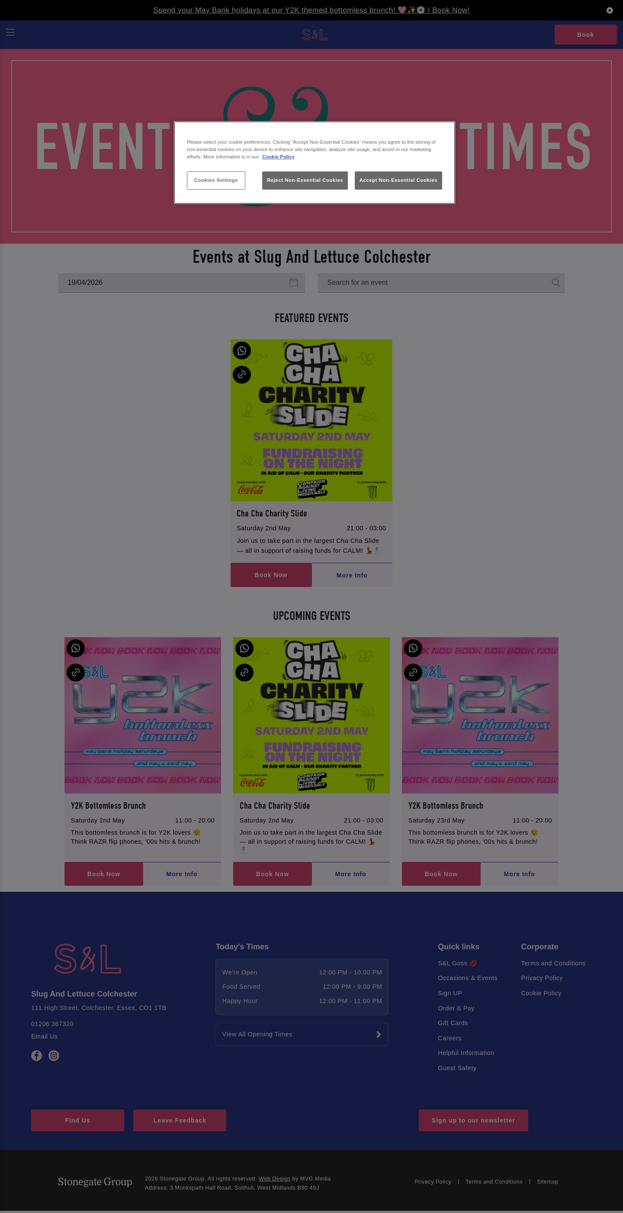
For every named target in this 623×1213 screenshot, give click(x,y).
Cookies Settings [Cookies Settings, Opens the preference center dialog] (216, 180)
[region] (314, 162)
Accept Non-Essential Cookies (398, 180)
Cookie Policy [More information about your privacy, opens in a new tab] (278, 156)
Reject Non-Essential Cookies (305, 180)
